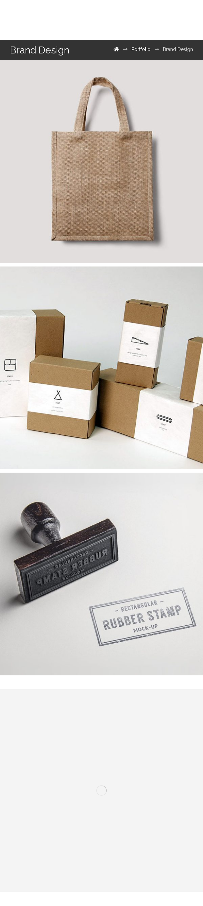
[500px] (164, 20)
